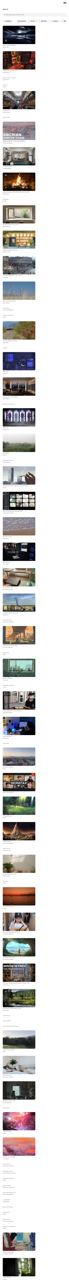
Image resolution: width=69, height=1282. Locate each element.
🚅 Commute (22, 21)
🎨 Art (33, 21)
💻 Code (43, 21)
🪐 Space (55, 21)
